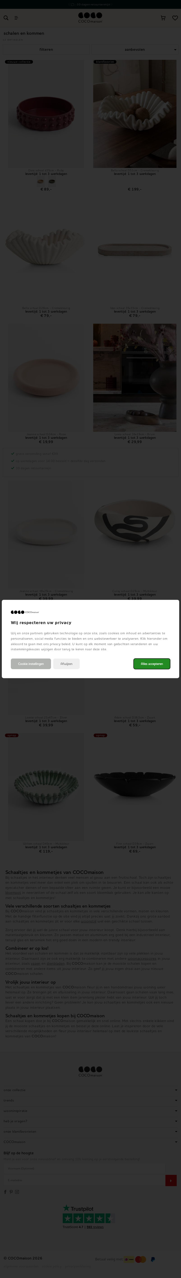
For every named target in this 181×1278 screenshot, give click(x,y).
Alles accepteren (152, 664)
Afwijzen (66, 664)
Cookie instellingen (31, 664)
